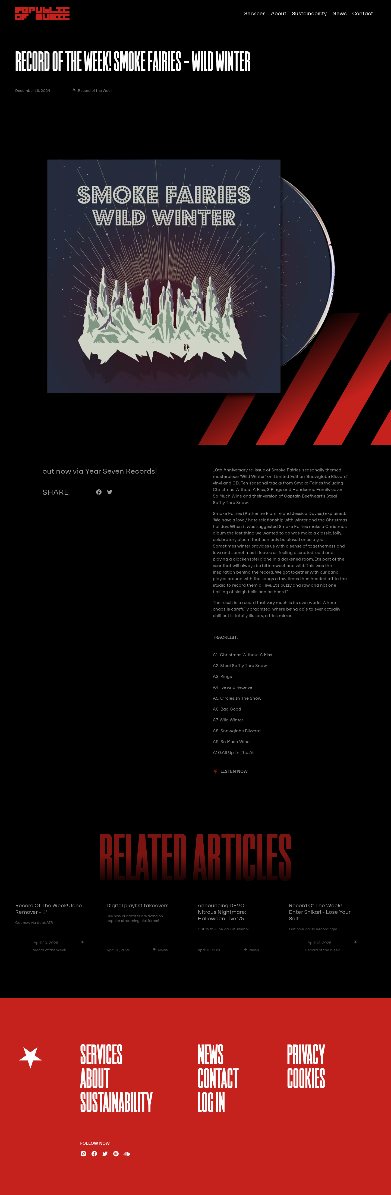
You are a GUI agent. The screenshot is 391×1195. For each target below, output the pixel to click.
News (339, 13)
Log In (211, 1104)
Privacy (306, 1056)
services (101, 1056)
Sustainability (309, 13)
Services (255, 13)
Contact (362, 13)
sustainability (116, 1104)
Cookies (306, 1080)
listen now (234, 771)
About (278, 13)
